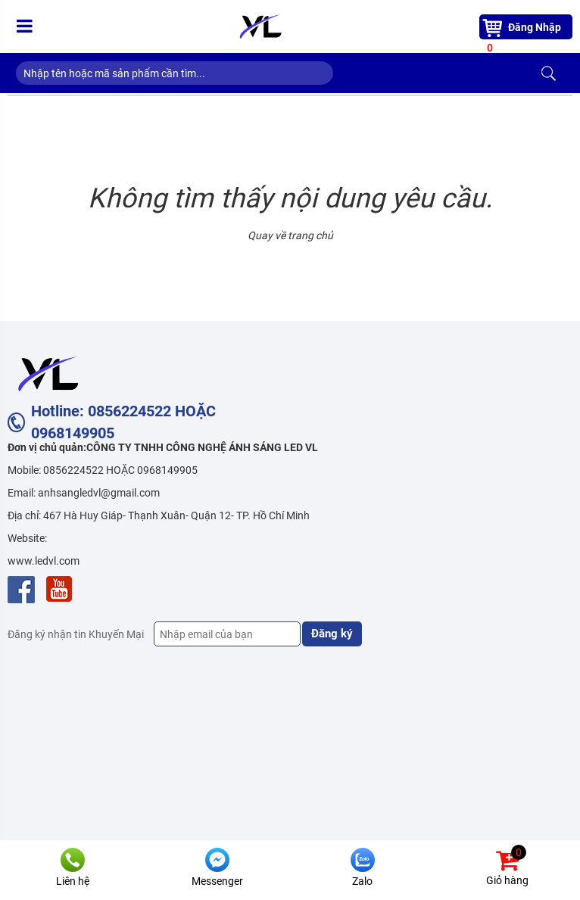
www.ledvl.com (44, 561)
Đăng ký (332, 633)
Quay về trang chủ (290, 235)
